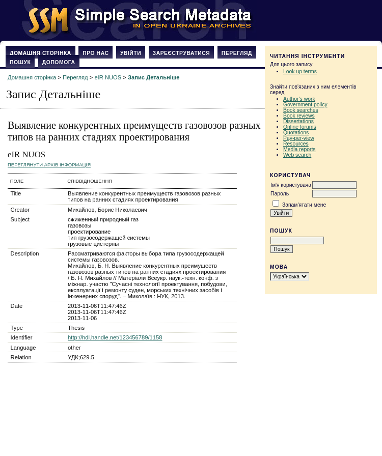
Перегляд (237, 53)
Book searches (300, 110)
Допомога (58, 62)
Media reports (299, 149)
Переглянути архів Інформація (49, 164)
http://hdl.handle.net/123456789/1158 (115, 337)
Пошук (20, 62)
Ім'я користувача (290, 185)
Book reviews (299, 116)
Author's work (299, 99)
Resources (296, 144)
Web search (297, 155)
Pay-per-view (298, 138)
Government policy (305, 104)
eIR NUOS (107, 77)
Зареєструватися (181, 53)
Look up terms (300, 71)
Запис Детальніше (153, 77)
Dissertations (298, 121)
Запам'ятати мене (304, 205)
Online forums (299, 127)
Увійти (130, 53)
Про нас (95, 53)
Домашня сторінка (40, 53)
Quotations (296, 132)
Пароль (279, 193)
